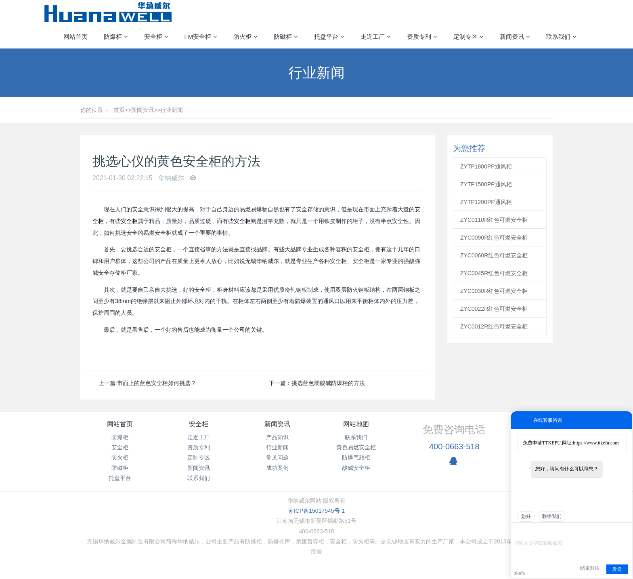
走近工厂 (198, 437)
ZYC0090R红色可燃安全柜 (494, 237)
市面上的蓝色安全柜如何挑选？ (156, 383)
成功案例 (277, 468)
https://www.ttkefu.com (595, 443)
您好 (526, 516)
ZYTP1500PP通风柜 (486, 184)
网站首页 (75, 36)
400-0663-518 (454, 446)
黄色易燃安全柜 (356, 447)
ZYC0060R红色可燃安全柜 (494, 255)
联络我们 (552, 516)
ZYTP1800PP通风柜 (486, 166)
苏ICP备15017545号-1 (316, 510)
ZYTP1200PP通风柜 (486, 202)
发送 (617, 569)
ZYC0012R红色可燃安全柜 (494, 326)
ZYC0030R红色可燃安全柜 (494, 291)
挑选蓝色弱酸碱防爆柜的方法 (328, 383)
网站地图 (356, 424)
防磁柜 (119, 468)
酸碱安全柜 (356, 468)
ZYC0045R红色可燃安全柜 (494, 273)
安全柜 (129, 221)
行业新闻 (171, 110)
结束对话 (589, 568)
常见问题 (277, 457)
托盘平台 (120, 478)
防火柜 (119, 457)
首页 (119, 110)
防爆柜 (119, 437)
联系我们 (198, 478)
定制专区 (198, 457)
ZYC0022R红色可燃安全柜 (494, 308)
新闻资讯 (142, 110)
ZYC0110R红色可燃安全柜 (494, 220)
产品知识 (277, 437)
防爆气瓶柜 (356, 457)
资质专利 (198, 447)
